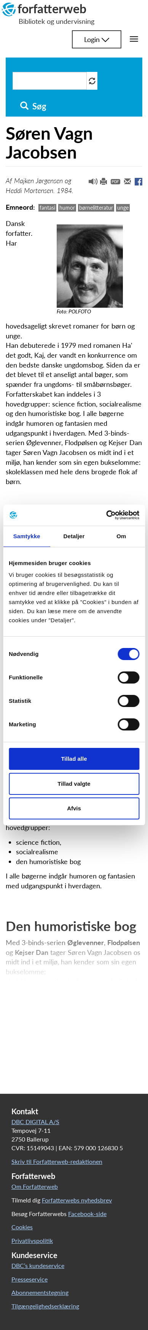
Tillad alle (74, 758)
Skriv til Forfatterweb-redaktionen (56, 1161)
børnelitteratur (96, 207)
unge (123, 207)
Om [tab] (121, 536)
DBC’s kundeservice (37, 1265)
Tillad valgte (73, 783)
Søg (33, 106)
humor (67, 207)
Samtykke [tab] (26, 536)
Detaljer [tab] (74, 536)
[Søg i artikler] (50, 81)
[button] (90, 183)
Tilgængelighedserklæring (45, 1306)
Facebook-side (87, 1213)
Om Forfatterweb (34, 1186)
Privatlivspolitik (32, 1240)
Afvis (74, 808)
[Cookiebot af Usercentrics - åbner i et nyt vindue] (106, 515)
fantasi (47, 207)
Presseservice (29, 1279)
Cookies (22, 1226)
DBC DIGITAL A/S (35, 1121)
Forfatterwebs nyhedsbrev (77, 1200)
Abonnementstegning (39, 1292)
